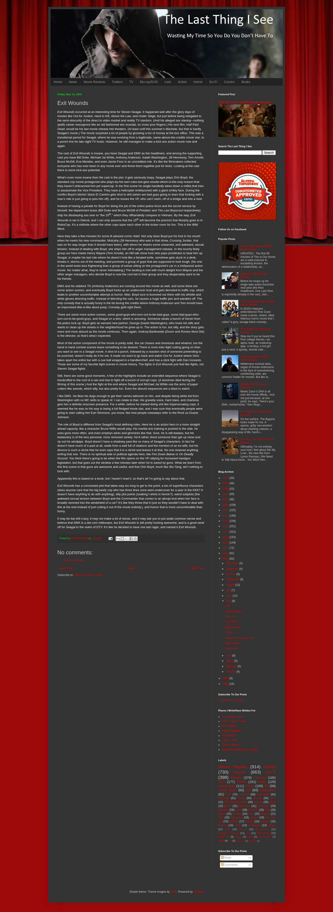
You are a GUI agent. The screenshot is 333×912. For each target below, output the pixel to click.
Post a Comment (73, 560)
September (233, 579)
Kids (227, 829)
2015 (225, 531)
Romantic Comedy (228, 833)
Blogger (198, 891)
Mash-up (240, 841)
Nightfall (252, 841)
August (230, 585)
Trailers (117, 82)
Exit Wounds (232, 627)
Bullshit (222, 825)
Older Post (196, 568)
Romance (236, 817)
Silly (220, 817)
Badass (236, 778)
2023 (225, 488)
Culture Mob (229, 740)
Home (58, 82)
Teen (238, 809)
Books (246, 82)
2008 (225, 683)
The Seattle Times (233, 716)
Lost (227, 605)
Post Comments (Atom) (88, 575)
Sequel (258, 802)
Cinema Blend (230, 744)
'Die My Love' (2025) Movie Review (244, 102)
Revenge (223, 798)
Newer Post (66, 568)
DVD (228, 794)
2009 (225, 678)
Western (223, 809)
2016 (225, 526)
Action (182, 82)
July (228, 590)
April (229, 655)
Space (254, 817)
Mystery (265, 813)
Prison (243, 829)
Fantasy (253, 809)
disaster (265, 821)
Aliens (222, 813)
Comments (229, 864)
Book (272, 802)
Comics (229, 82)
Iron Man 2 (231, 621)
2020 (225, 504)
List (248, 790)
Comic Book (227, 790)
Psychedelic (264, 836)
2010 (225, 558)
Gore (238, 825)
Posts (226, 857)
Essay (238, 836)
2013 (225, 542)
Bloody (272, 825)
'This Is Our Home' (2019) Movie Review (256, 248)
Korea (241, 798)
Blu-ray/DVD (149, 82)
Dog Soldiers (233, 643)
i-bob (174, 891)
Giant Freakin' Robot (234, 721)
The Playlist (229, 726)
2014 (225, 537)
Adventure (263, 806)
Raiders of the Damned (239, 638)
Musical (234, 821)
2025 (225, 478)
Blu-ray (257, 798)
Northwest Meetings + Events (240, 749)
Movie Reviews (94, 82)
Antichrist (230, 648)
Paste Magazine (232, 730)
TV (131, 82)
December (232, 563)
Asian (262, 782)
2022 (225, 494)
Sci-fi (271, 772)
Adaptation (268, 790)
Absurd (249, 821)
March (230, 660)
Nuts (251, 813)
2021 (225, 499)
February (231, 666)
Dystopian (244, 806)
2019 (225, 510)
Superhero (263, 794)
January (231, 671)
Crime (249, 786)
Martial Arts (226, 786)
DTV (273, 798)
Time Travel (263, 833)
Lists (168, 82)
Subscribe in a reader (231, 700)
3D (230, 840)
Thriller (242, 782)
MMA (221, 840)
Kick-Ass (230, 616)
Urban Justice (233, 611)
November (232, 568)
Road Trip (224, 836)
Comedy (260, 778)
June (229, 595)
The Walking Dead (235, 802)
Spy (267, 809)
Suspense (254, 825)
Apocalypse (262, 829)
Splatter (237, 813)
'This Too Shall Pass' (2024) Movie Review (257, 303)
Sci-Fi (213, 82)
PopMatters (229, 735)
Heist (250, 836)
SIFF (221, 782)
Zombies (244, 794)
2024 (225, 483)
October (231, 574)
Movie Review (233, 766)
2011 (225, 553)
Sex (248, 833)
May (229, 601)
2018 (225, 515)
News (73, 82)
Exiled (229, 632)
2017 (225, 521)
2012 (225, 548)
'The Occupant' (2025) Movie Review (254, 358)
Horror (198, 82)
